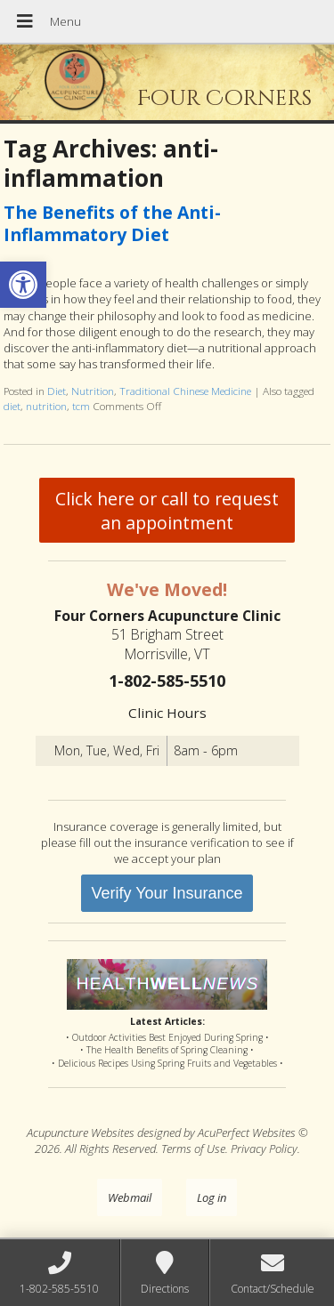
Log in (211, 1197)
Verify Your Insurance (166, 893)
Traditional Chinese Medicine (185, 390)
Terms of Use (193, 1149)
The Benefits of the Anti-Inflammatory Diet (112, 223)
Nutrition (92, 390)
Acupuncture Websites (80, 1133)
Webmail (129, 1197)
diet (12, 406)
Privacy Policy (264, 1149)
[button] (23, 285)
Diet (56, 390)
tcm (81, 406)
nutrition (46, 406)
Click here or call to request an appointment (167, 511)
